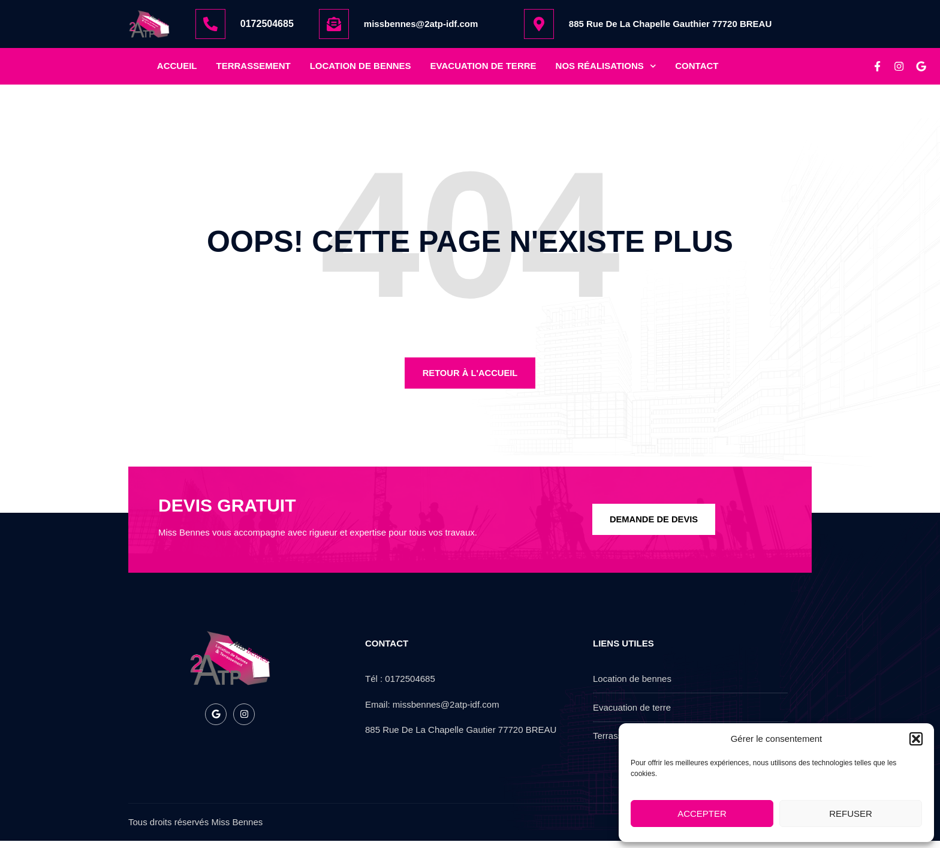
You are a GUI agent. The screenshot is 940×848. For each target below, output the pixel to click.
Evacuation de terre (483, 69)
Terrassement (253, 69)
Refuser (850, 813)
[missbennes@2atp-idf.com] (334, 24)
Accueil (177, 69)
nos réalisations (606, 70)
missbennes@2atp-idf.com (421, 24)
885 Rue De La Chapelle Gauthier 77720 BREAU (670, 24)
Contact (696, 69)
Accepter (702, 813)
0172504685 (267, 24)
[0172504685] (210, 24)
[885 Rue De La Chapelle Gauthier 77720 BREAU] (539, 24)
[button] (916, 739)
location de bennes (360, 69)
